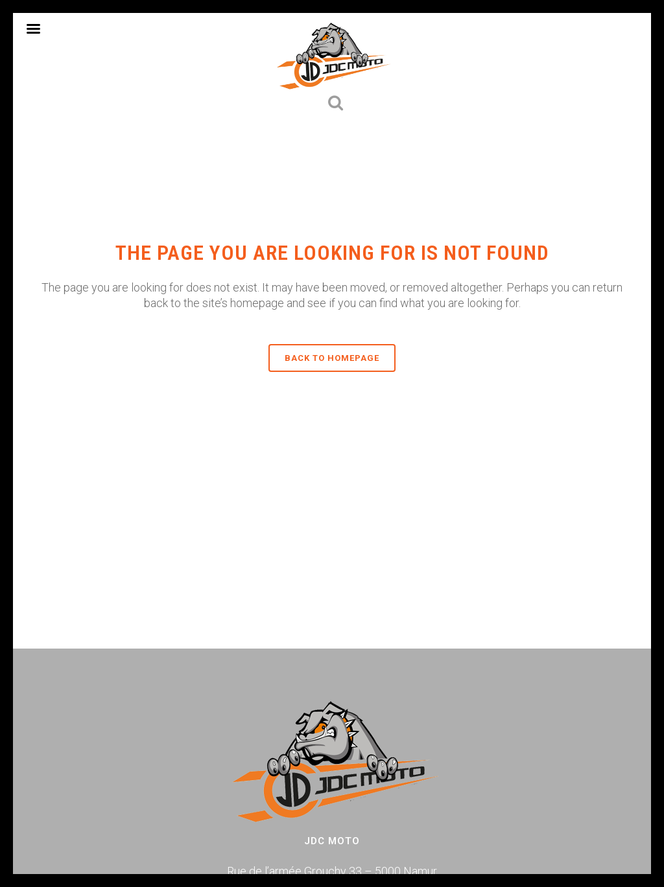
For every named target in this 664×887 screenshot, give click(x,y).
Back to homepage (332, 358)
